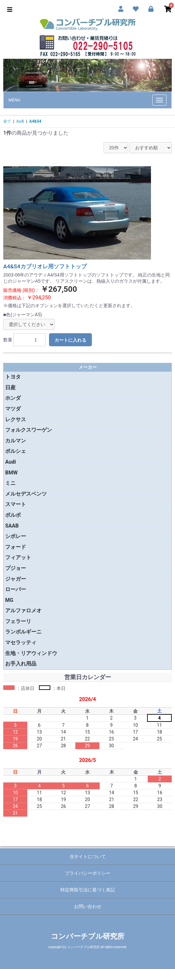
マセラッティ (20, 642)
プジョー (15, 568)
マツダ (13, 409)
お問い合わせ (87, 906)
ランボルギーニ (23, 632)
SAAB (12, 526)
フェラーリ (18, 621)
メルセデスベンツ (26, 494)
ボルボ (13, 515)
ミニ (10, 483)
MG (9, 600)
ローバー (15, 589)
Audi (20, 121)
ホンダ (13, 398)
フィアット (18, 557)
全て (7, 121)
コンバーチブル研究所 (87, 936)
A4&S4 (35, 121)
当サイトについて (87, 856)
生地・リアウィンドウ (31, 653)
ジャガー (15, 579)
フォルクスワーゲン (28, 430)
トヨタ (13, 377)
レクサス (15, 419)
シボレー (15, 536)
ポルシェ (15, 451)
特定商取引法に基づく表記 (87, 889)
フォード (15, 547)
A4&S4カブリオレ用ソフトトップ (45, 266)
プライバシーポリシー (87, 873)
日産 (10, 387)
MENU (14, 99)
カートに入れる (70, 340)
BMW (11, 473)
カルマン (15, 441)
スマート (15, 504)
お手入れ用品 (20, 664)
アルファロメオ (23, 610)
